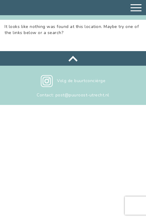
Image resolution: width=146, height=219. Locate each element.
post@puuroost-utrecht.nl (82, 95)
